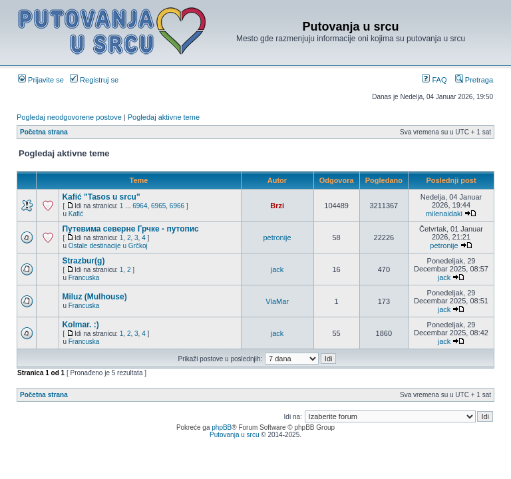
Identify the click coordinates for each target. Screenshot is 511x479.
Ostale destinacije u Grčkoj (108, 245)
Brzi (277, 206)
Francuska (84, 277)
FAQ (434, 80)
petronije (277, 237)
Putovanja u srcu (235, 434)
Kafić (76, 214)
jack (277, 269)
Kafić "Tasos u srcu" (101, 197)
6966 (177, 206)
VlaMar (277, 301)
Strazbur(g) (83, 260)
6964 (139, 206)
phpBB (222, 427)
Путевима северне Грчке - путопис (130, 229)
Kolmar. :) (80, 324)
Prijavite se (41, 80)
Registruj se (94, 80)
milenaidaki (444, 214)
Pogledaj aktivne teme (164, 117)
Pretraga (474, 80)
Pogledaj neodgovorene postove (69, 117)
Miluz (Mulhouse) (94, 296)
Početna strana (44, 132)
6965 (158, 206)
